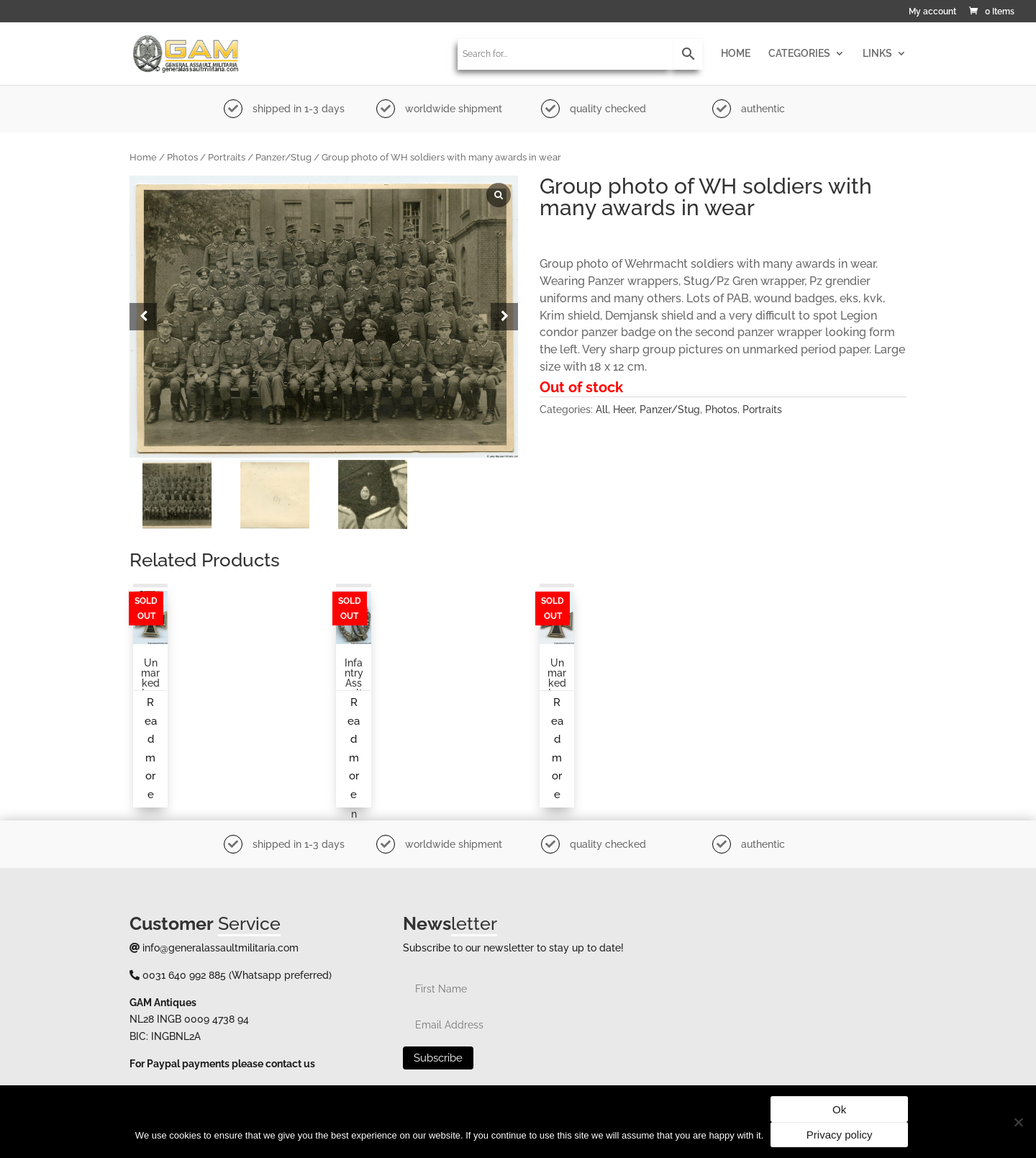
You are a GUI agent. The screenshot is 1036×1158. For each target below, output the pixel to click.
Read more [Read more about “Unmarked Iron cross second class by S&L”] (151, 748)
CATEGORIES (799, 53)
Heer (624, 409)
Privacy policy (839, 1134)
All (602, 409)
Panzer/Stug (283, 157)
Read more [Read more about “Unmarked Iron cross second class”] (557, 748)
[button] (504, 316)
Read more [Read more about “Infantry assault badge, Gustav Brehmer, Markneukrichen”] (353, 748)
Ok (839, 1109)
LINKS (877, 53)
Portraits (226, 157)
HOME (735, 53)
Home (143, 157)
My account (932, 12)
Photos (182, 157)
